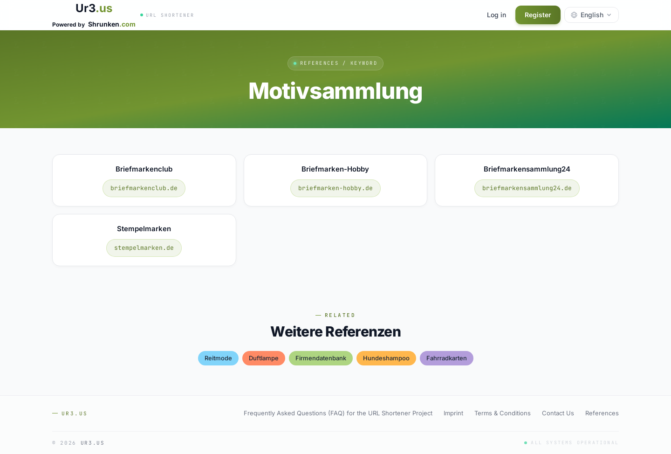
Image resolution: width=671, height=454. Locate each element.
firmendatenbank (320, 358)
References (602, 413)
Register (538, 15)
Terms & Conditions (502, 413)
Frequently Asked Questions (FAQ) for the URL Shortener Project (338, 413)
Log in (496, 15)
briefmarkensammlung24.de (527, 188)
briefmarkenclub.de (144, 188)
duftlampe (264, 358)
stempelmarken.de (144, 248)
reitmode (218, 358)
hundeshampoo (386, 358)
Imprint (453, 413)
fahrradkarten (446, 358)
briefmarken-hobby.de (335, 188)
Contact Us (558, 413)
